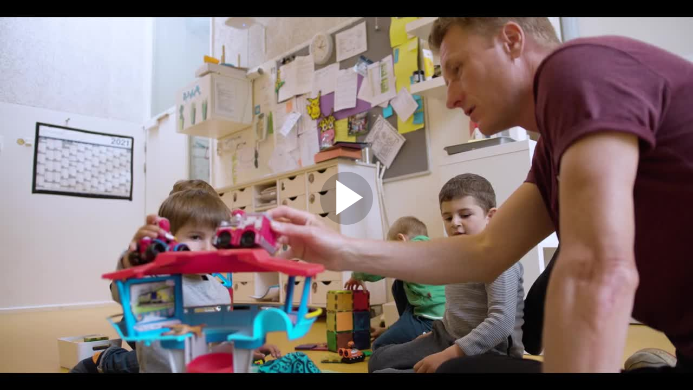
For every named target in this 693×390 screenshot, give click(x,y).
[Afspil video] (346, 222)
